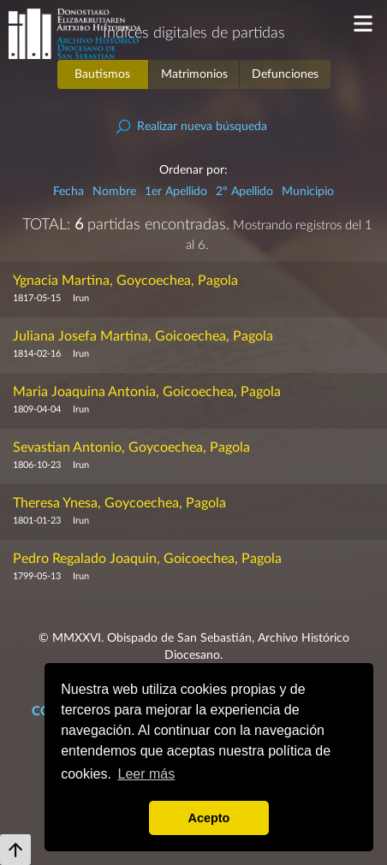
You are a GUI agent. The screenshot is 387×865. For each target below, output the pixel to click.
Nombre (114, 192)
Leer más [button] (147, 774)
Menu (364, 23)
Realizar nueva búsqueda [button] (202, 127)
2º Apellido (244, 192)
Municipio (308, 192)
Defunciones (285, 74)
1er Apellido (176, 192)
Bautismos (102, 74)
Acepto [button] (209, 818)
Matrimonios (194, 74)
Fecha (68, 192)
